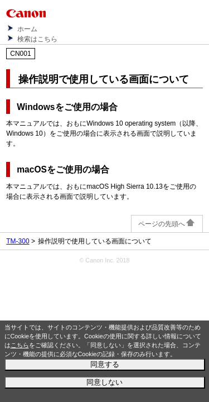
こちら (20, 345)
